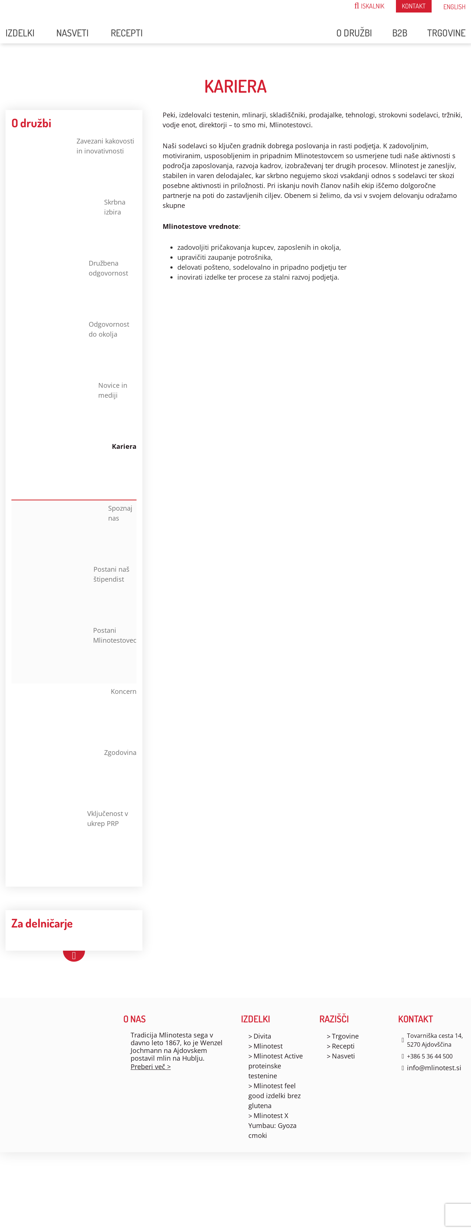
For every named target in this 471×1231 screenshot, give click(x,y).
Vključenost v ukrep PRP (69, 835)
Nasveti (72, 32)
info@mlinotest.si (434, 1067)
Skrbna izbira (68, 224)
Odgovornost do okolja (70, 346)
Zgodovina (74, 774)
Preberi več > (151, 1066)
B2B (399, 32)
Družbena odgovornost (69, 285)
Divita (262, 1036)
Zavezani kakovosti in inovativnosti (72, 163)
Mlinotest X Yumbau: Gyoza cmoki (272, 1125)
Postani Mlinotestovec (79, 652)
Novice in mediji (69, 407)
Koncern (74, 713)
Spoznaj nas (76, 530)
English (454, 7)
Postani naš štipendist (75, 591)
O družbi (354, 32)
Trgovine (446, 32)
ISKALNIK (369, 5)
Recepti (127, 32)
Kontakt (414, 6)
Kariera (74, 468)
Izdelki (20, 32)
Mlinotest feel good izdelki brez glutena (274, 1095)
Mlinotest (268, 1046)
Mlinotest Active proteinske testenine (275, 1065)
